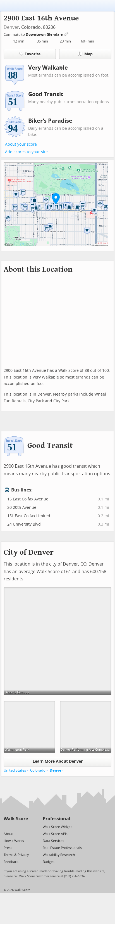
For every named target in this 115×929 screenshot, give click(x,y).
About (8, 834)
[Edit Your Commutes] (66, 33)
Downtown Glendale (45, 34)
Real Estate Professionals (62, 848)
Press (8, 848)
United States (15, 770)
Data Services (53, 841)
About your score (21, 144)
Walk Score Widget (57, 827)
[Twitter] (7, 826)
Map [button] (85, 53)
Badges (48, 862)
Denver (11, 27)
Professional (56, 818)
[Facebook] (15, 826)
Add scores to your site (26, 152)
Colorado (37, 770)
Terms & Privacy (16, 855)
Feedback (11, 862)
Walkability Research (59, 855)
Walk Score (16, 818)
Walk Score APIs (55, 834)
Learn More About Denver (58, 761)
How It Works (14, 841)
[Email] (24, 826)
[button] (56, 198)
